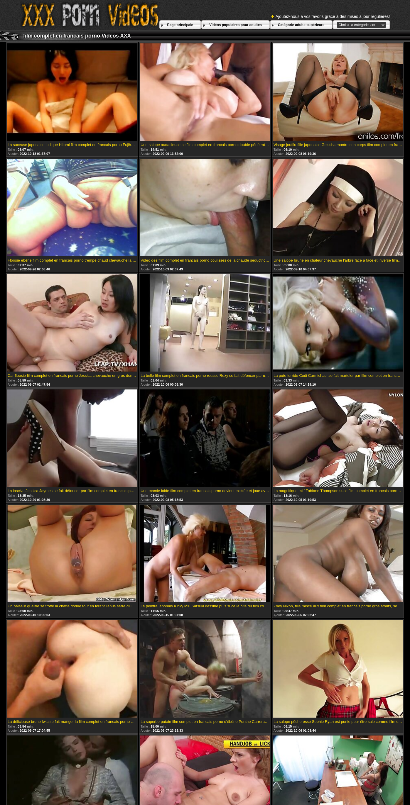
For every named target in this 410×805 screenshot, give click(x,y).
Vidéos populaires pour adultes (235, 25)
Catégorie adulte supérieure (301, 25)
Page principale (180, 25)
